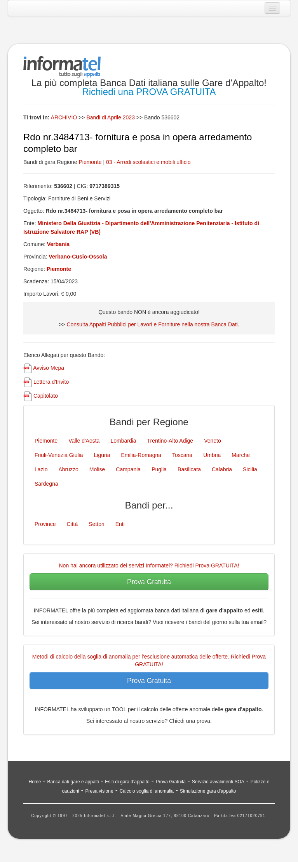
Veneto (212, 441)
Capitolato (45, 396)
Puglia (159, 469)
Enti (120, 524)
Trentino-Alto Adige (170, 441)
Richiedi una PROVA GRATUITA (149, 91)
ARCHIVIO (64, 117)
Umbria (212, 455)
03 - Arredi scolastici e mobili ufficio (148, 162)
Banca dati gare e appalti (73, 781)
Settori (96, 524)
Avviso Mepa (48, 368)
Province (45, 524)
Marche (241, 455)
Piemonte (89, 162)
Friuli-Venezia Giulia (59, 455)
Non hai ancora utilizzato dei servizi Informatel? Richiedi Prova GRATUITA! (149, 565)
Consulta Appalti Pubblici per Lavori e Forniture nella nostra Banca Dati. (152, 324)
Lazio (41, 469)
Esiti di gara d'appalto (127, 781)
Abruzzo (68, 469)
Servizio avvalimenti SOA (218, 781)
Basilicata (189, 469)
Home (35, 781)
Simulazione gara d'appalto (208, 791)
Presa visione (99, 791)
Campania (128, 469)
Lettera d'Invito (51, 382)
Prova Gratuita (149, 582)
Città (72, 524)
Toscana (182, 455)
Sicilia (250, 469)
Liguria (102, 455)
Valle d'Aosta (83, 441)
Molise (97, 469)
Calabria (222, 469)
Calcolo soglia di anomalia (147, 791)
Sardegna (46, 484)
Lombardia (123, 441)
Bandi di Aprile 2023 (111, 117)
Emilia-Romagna (141, 455)
